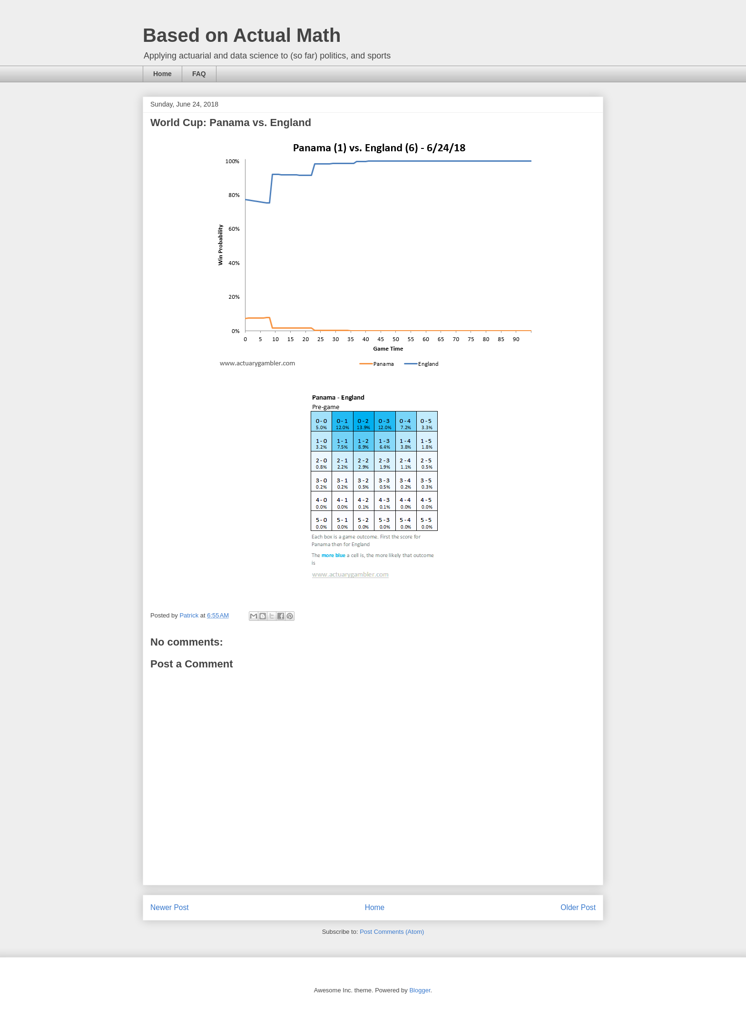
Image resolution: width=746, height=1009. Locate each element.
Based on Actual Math (242, 35)
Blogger (419, 990)
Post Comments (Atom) (392, 931)
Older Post (578, 907)
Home (162, 74)
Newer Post (169, 907)
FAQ (199, 74)
